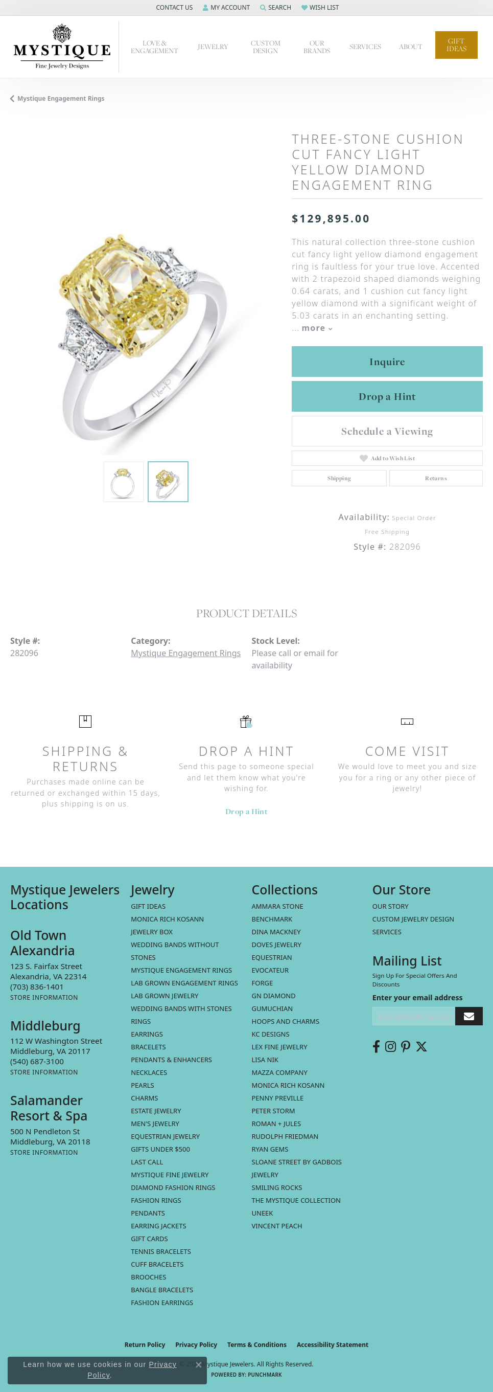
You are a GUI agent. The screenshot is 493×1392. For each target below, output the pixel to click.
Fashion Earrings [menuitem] (162, 1302)
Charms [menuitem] (144, 1098)
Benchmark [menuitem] (272, 919)
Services (365, 46)
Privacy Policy (196, 1344)
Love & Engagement (154, 46)
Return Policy (145, 1344)
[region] (145, 320)
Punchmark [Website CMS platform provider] (265, 1374)
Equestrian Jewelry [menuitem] (165, 1136)
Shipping (339, 478)
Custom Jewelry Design (413, 919)
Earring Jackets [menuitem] (158, 1225)
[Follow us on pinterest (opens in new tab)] (405, 1047)
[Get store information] (44, 997)
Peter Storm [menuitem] (273, 1110)
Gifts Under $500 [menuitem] (160, 1149)
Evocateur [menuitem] (270, 970)
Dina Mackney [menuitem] (276, 931)
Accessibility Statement (332, 1344)
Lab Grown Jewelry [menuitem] (164, 995)
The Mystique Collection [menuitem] (296, 1200)
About (410, 46)
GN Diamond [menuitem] (274, 995)
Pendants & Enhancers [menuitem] (171, 1059)
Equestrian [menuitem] (272, 957)
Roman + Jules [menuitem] (276, 1123)
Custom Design (265, 46)
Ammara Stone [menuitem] (277, 906)
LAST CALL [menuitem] (147, 1161)
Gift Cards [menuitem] (149, 1238)
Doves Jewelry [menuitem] (276, 944)
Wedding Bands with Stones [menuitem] (181, 1008)
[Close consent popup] (199, 1365)
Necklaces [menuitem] (149, 1072)
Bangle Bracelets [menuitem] (162, 1289)
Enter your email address (417, 997)
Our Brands (316, 46)
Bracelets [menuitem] (148, 1046)
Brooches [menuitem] (148, 1277)
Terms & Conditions (257, 1344)
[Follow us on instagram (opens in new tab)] (390, 1047)
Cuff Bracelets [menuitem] (157, 1264)
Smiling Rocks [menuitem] (277, 1187)
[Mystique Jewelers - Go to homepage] (64, 47)
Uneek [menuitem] (262, 1213)
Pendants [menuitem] (148, 1213)
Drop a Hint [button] (387, 396)
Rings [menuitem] (141, 1021)
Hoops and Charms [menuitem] (286, 1021)
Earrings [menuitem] (147, 1034)
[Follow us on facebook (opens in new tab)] (376, 1047)
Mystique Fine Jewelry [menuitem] (169, 1174)
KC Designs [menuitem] (271, 1034)
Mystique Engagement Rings (61, 98)
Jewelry (213, 46)
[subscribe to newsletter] (469, 1016)
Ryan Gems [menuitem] (270, 1149)
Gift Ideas (456, 44)
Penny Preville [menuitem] (278, 1098)
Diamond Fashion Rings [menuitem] (173, 1187)
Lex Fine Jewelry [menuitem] (280, 1046)
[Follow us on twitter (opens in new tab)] (421, 1047)
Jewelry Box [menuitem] (152, 931)
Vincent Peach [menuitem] (277, 1225)
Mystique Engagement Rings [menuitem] (181, 970)
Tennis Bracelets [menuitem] (161, 1251)
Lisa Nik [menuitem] (265, 1059)
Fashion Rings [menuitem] (156, 1200)
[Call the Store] (37, 986)
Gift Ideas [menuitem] (148, 906)
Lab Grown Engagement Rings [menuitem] (184, 982)
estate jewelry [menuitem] (156, 1110)
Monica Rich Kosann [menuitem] (288, 1085)
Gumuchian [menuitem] (272, 1008)
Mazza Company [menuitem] (280, 1072)
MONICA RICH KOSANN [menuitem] (167, 919)
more (317, 327)
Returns (436, 478)
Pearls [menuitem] (142, 1085)
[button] (173, 8)
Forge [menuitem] (262, 982)
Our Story (390, 906)
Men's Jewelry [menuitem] (155, 1123)
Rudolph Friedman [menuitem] (285, 1136)
